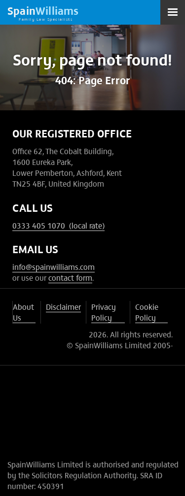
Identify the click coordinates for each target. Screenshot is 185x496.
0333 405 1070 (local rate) (58, 225)
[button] (172, 12)
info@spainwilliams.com (53, 266)
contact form (70, 277)
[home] (43, 12)
